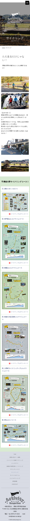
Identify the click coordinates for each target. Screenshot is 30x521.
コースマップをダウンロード (18, 214)
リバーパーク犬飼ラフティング (15, 460)
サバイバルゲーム (15, 475)
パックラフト (15, 463)
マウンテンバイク (15, 469)
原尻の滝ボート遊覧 (15, 457)
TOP (15, 454)
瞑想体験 (15, 481)
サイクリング (15, 472)
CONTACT (15, 484)
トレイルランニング (15, 478)
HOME (12, 40)
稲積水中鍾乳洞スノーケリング (15, 466)
